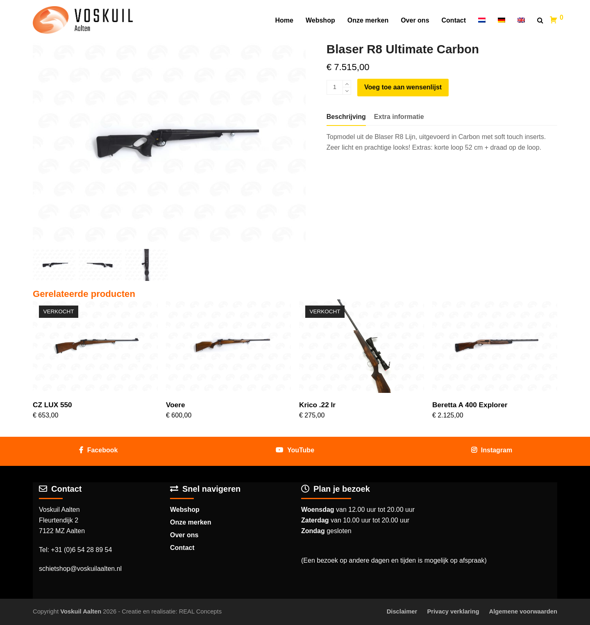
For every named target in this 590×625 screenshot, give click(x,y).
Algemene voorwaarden (523, 611)
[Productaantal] (335, 87)
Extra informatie (399, 116)
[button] (540, 20)
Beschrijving (346, 116)
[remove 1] (347, 90)
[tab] (346, 117)
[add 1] (347, 83)
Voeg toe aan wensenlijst (403, 87)
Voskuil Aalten (80, 611)
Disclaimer (402, 611)
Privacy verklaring (453, 611)
